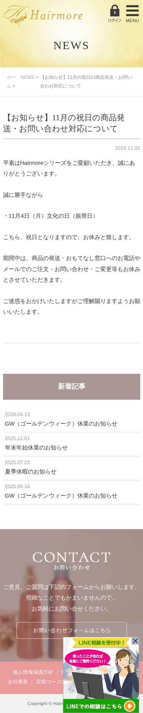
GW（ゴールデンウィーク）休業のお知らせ (61, 423)
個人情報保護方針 (33, 672)
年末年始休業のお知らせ (36, 447)
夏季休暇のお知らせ (30, 471)
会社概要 (18, 681)
